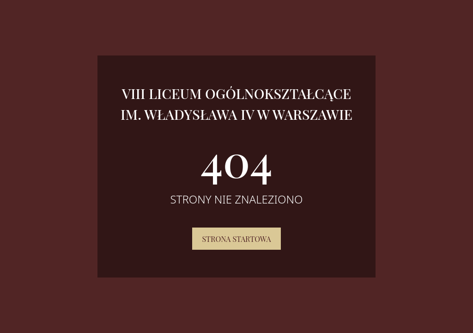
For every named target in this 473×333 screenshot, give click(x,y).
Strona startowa (236, 239)
